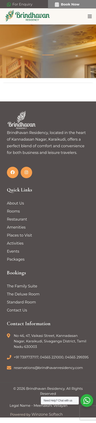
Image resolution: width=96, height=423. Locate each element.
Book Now (67, 4)
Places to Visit (19, 235)
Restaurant (17, 219)
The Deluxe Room (23, 294)
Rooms (13, 211)
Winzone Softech (47, 414)
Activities (15, 243)
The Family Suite (22, 286)
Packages (16, 259)
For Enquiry (19, 4)
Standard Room (21, 302)
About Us (15, 203)
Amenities (16, 227)
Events (13, 251)
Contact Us (17, 310)
